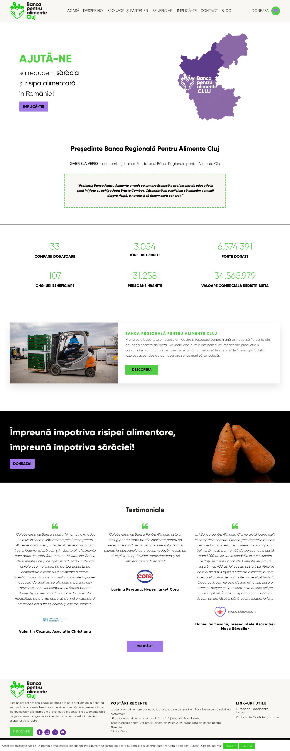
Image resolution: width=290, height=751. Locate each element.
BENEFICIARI (162, 11)
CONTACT (209, 11)
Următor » (122, 731)
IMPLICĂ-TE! (33, 106)
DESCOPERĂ (141, 370)
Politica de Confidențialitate (257, 717)
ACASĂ (73, 11)
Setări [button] (195, 745)
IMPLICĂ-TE (187, 11)
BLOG (226, 11)
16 (116, 731)
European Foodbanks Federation (252, 710)
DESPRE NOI (93, 11)
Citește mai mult (211, 745)
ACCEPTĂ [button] (231, 746)
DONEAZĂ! (22, 463)
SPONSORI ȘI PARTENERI (128, 11)
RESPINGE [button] (247, 746)
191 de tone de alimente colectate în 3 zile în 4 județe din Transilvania (155, 718)
